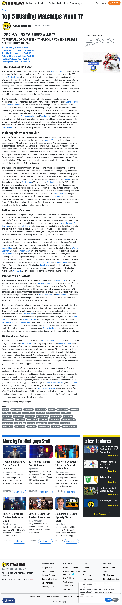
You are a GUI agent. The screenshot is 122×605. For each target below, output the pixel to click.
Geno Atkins (47, 262)
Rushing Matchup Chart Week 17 (16, 59)
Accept (108, 600)
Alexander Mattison (46, 283)
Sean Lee (60, 383)
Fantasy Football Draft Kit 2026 (108, 489)
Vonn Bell (17, 271)
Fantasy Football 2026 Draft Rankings (108, 464)
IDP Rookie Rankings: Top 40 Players (39, 465)
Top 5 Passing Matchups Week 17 (16, 47)
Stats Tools (67, 589)
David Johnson (8, 254)
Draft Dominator (49, 571)
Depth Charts (68, 582)
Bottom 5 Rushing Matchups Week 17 (18, 56)
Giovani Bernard (12, 105)
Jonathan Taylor (50, 140)
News (85, 571)
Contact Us (67, 597)
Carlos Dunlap (62, 262)
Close (115, 600)
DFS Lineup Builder (70, 567)
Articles (42, 3)
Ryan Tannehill (57, 71)
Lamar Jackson (66, 223)
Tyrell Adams (45, 116)
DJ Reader (31, 423)
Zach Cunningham (28, 116)
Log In (103, 3)
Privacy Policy (35, 597)
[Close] (118, 584)
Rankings (31, 3)
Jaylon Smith (50, 383)
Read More (19, 495)
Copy (89, 40)
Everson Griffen (29, 319)
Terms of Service (52, 597)
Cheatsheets (47, 583)
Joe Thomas (74, 383)
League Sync (47, 567)
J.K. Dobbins (24, 226)
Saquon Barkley (28, 343)
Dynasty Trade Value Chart (71, 573)
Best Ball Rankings (70, 578)
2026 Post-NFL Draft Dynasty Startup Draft (67, 521)
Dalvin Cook (27, 182)
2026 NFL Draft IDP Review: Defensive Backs (14, 521)
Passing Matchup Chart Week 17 (16, 62)
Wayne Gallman (64, 343)
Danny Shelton (49, 328)
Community (76, 3)
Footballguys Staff (23, 25)
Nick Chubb (67, 179)
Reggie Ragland (8, 322)
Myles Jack (59, 193)
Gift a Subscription (111, 579)
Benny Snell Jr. (7, 426)
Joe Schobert (55, 196)
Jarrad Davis (65, 413)
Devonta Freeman (49, 341)
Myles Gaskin (24, 251)
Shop (105, 571)
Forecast (5, 409)
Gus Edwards (30, 416)
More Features (101, 514)
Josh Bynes (44, 265)
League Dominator (50, 575)
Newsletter (87, 579)
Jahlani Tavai (25, 322)
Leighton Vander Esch (46, 388)
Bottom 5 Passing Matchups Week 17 (18, 50)
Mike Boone (61, 295)
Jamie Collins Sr (28, 413)
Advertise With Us (110, 567)
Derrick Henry (13, 77)
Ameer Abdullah (45, 295)
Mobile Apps (108, 575)
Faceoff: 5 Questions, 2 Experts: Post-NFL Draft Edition (65, 466)
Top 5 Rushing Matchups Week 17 (16, 53)
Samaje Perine (72, 102)
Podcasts (63, 3)
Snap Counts (67, 586)
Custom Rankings (49, 579)
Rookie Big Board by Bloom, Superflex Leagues (14, 465)
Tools (52, 3)
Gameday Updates (109, 500)
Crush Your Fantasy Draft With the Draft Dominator (109, 449)
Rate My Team (106, 477)
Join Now (114, 3)
